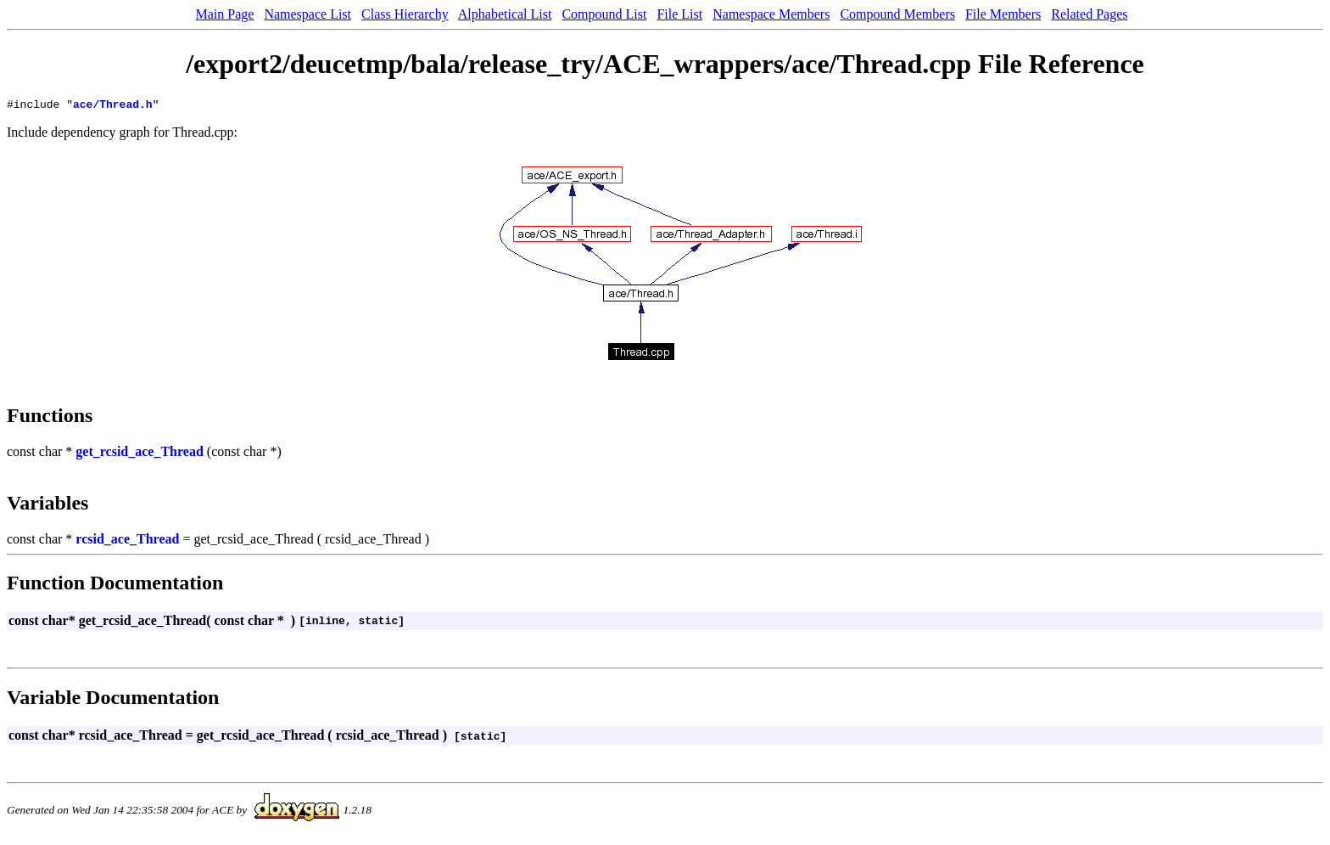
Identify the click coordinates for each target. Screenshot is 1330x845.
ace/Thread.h (113, 106)
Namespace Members (771, 14)
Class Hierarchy (405, 14)
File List (679, 14)
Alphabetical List (505, 14)
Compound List (604, 14)
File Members (1003, 14)
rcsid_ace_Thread (127, 541)
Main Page (225, 14)
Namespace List (307, 14)
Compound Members (897, 14)
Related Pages (1089, 14)
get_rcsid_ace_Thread (139, 454)
